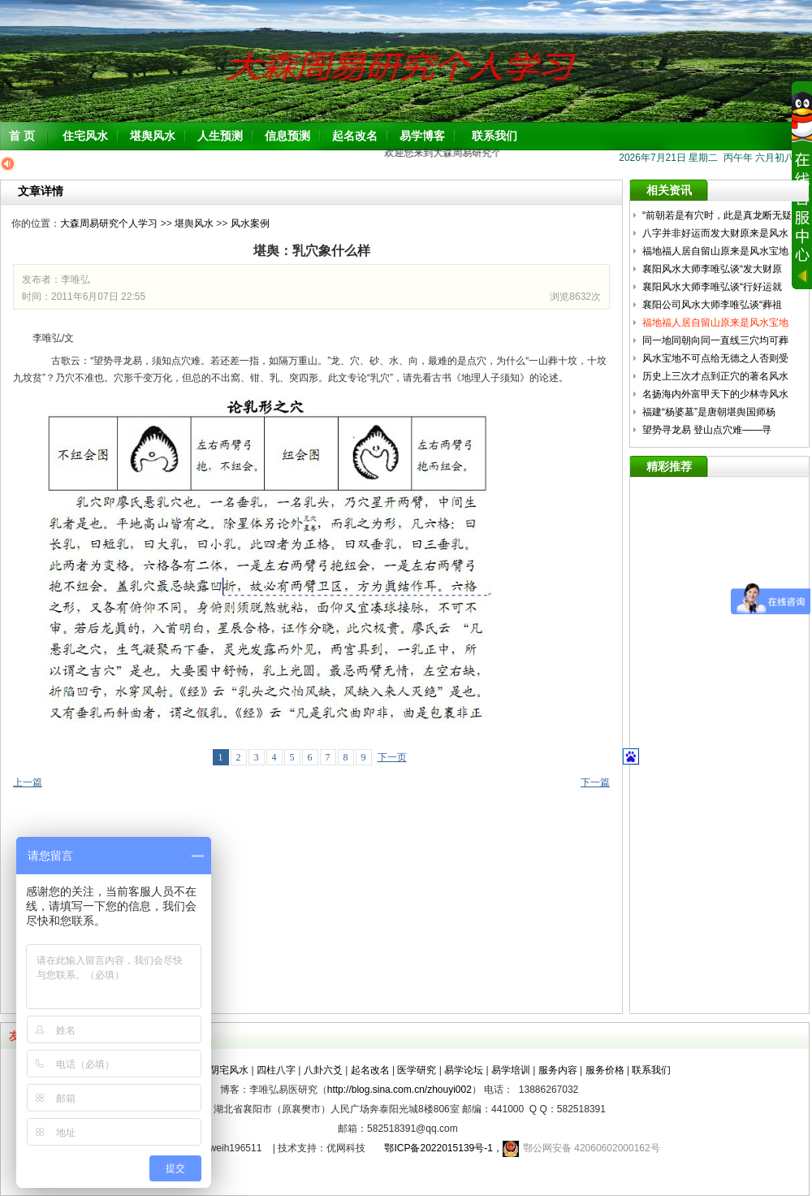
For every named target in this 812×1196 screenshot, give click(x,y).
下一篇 (595, 782)
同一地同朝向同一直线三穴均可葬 (716, 340)
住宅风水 (85, 135)
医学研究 (416, 1070)
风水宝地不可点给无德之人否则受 (716, 358)
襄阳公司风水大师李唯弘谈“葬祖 (713, 304)
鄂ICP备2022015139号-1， (438, 1148)
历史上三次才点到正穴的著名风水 (716, 376)
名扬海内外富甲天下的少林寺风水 (716, 394)
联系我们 (494, 135)
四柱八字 (276, 1070)
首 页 (22, 135)
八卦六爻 (323, 1070)
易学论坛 (463, 1070)
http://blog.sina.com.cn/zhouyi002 (399, 1089)
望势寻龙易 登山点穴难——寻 (708, 430)
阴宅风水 (228, 1070)
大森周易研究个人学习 (109, 223)
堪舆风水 (152, 135)
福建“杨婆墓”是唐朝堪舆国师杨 (710, 412)
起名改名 (355, 135)
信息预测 (287, 135)
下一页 (392, 757)
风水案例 (250, 223)
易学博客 (422, 135)
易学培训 (510, 1070)
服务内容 (557, 1070)
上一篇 (27, 782)
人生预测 (220, 135)
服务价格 (604, 1070)
